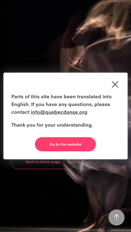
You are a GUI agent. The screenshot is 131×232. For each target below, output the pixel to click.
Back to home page (43, 162)
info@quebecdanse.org (59, 112)
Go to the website (66, 144)
